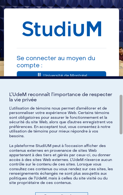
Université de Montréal (61, 76)
